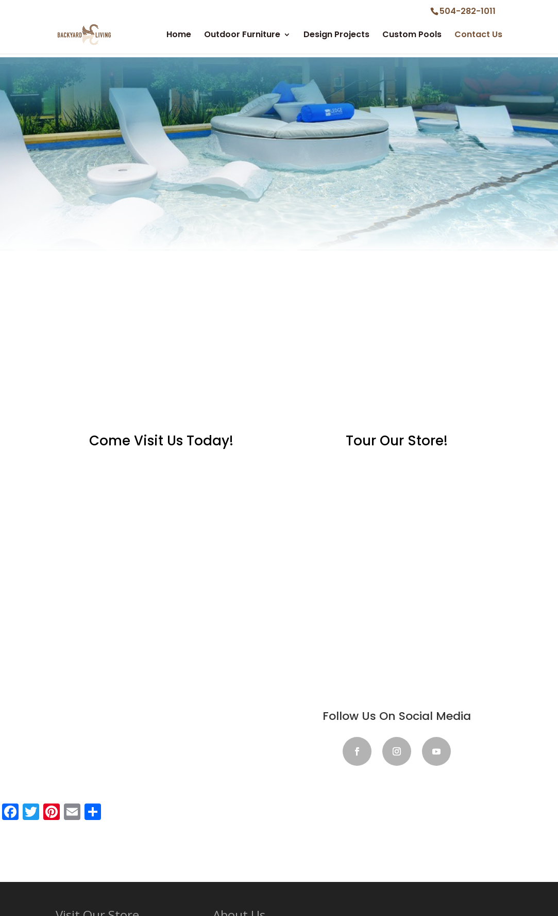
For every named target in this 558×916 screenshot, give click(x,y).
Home (178, 35)
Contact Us (478, 35)
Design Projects (336, 35)
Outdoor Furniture (242, 35)
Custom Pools (412, 35)
